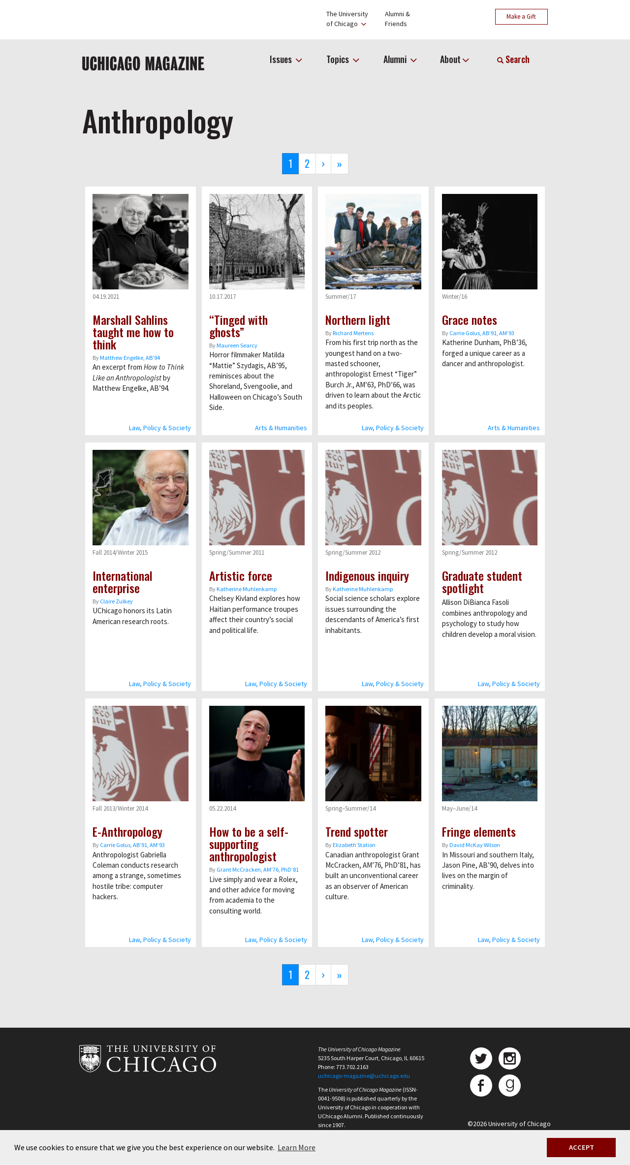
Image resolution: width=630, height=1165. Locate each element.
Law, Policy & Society (160, 427)
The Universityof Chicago (347, 18)
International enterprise (123, 582)
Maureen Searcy (237, 345)
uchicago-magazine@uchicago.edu (364, 1075)
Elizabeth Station (354, 845)
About (450, 59)
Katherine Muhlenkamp (247, 589)
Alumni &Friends (397, 18)
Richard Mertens (353, 333)
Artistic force (240, 575)
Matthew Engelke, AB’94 (130, 357)
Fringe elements (479, 831)
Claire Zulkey (116, 601)
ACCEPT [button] (581, 1147)
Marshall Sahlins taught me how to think (133, 332)
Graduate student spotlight (482, 582)
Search (513, 59)
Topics (338, 59)
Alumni (396, 59)
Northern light (357, 319)
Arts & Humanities (281, 427)
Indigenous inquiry (367, 575)
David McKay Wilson (474, 845)
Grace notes (469, 319)
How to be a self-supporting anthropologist (248, 843)
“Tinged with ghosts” (238, 326)
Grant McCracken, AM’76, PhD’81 (258, 869)
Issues (282, 59)
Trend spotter (356, 831)
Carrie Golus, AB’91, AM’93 (481, 333)
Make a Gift (521, 16)
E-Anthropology (127, 831)
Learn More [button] (296, 1147)
